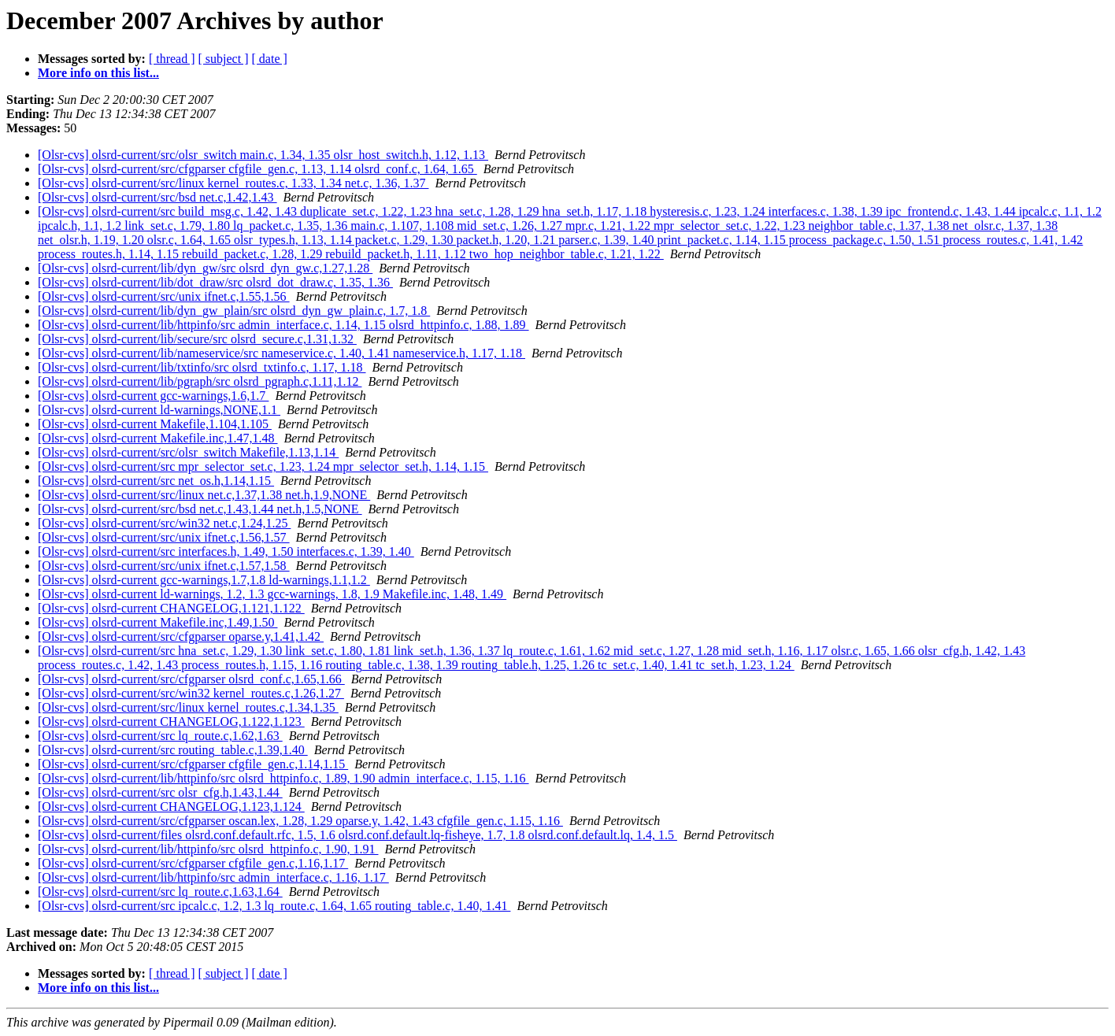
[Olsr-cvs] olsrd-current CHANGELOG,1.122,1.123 (171, 721)
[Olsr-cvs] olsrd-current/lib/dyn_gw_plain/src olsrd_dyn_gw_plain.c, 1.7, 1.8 (234, 310)
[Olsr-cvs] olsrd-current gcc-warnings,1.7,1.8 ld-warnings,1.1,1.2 (204, 579)
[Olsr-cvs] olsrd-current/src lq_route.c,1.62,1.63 (160, 735)
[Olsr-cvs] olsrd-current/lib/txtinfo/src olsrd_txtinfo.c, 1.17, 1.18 (202, 367)
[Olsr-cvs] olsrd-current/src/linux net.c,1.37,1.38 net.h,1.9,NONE (204, 494)
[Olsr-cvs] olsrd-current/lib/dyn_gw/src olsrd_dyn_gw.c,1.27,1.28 (205, 268)
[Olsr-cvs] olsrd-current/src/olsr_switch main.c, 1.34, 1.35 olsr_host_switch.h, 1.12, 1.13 (263, 154)
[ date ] (269, 58)
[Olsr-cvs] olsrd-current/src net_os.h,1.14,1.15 (156, 480)
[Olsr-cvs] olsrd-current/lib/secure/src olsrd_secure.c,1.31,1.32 (197, 339)
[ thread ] (172, 58)
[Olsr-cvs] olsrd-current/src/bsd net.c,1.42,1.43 (157, 197)
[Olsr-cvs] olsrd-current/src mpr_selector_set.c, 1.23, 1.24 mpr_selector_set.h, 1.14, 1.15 (263, 466)
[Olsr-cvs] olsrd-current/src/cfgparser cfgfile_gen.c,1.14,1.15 (193, 764)
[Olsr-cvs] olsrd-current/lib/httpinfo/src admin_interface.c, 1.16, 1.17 (213, 877)
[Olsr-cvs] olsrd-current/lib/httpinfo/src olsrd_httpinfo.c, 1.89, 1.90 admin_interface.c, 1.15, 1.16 (283, 778)
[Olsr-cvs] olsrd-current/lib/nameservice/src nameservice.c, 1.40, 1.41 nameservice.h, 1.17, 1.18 (281, 353)
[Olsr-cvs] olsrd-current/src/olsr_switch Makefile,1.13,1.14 (188, 452)
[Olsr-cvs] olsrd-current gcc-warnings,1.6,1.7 (153, 395)
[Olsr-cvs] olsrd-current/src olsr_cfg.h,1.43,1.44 (160, 792)
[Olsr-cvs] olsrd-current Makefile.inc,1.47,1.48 (157, 438)
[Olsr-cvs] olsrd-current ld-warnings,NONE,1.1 (159, 409)
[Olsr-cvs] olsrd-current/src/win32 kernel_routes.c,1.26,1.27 (191, 693)
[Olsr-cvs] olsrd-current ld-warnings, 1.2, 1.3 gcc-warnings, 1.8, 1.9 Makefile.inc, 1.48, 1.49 (272, 594)
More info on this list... (98, 73)
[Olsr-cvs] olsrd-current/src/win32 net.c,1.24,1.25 (164, 523)
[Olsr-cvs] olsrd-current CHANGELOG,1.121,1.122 (171, 608)
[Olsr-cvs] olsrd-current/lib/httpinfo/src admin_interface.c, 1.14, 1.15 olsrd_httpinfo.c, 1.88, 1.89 (283, 324)
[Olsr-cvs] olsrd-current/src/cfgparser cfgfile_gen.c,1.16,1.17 (193, 863)
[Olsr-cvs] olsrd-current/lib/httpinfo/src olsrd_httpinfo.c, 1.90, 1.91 (208, 849)
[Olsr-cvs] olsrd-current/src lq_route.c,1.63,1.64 (160, 891)
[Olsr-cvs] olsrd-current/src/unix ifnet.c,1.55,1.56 (164, 296)
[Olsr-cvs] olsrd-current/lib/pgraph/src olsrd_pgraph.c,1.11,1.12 (199, 381)
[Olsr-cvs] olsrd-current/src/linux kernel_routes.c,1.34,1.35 (188, 707)
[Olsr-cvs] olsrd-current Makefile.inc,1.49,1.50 (157, 622)
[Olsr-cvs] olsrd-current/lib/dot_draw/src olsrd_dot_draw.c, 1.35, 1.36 (215, 282)
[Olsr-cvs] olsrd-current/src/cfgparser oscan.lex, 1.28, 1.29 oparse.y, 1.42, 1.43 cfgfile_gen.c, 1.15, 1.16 (300, 820)
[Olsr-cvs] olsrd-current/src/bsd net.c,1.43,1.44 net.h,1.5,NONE (200, 509)
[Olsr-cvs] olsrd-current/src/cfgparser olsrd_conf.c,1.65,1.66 (191, 679)
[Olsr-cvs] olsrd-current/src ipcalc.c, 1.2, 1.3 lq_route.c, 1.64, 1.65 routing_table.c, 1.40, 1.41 (274, 905)
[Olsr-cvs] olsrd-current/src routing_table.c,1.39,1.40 (173, 750)
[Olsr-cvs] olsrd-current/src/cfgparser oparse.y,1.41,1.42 (181, 636)
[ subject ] (223, 58)
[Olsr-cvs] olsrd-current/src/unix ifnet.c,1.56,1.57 (164, 537)
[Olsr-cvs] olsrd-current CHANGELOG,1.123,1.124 (171, 806)
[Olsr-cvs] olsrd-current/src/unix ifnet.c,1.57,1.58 (164, 565)
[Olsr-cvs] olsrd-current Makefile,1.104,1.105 (155, 424)
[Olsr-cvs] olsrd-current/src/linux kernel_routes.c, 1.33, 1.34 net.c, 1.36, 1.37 (233, 183)
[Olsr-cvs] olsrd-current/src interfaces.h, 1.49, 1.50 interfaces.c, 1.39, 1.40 (226, 551)
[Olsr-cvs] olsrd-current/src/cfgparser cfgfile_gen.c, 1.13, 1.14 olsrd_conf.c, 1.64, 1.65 (257, 169)
